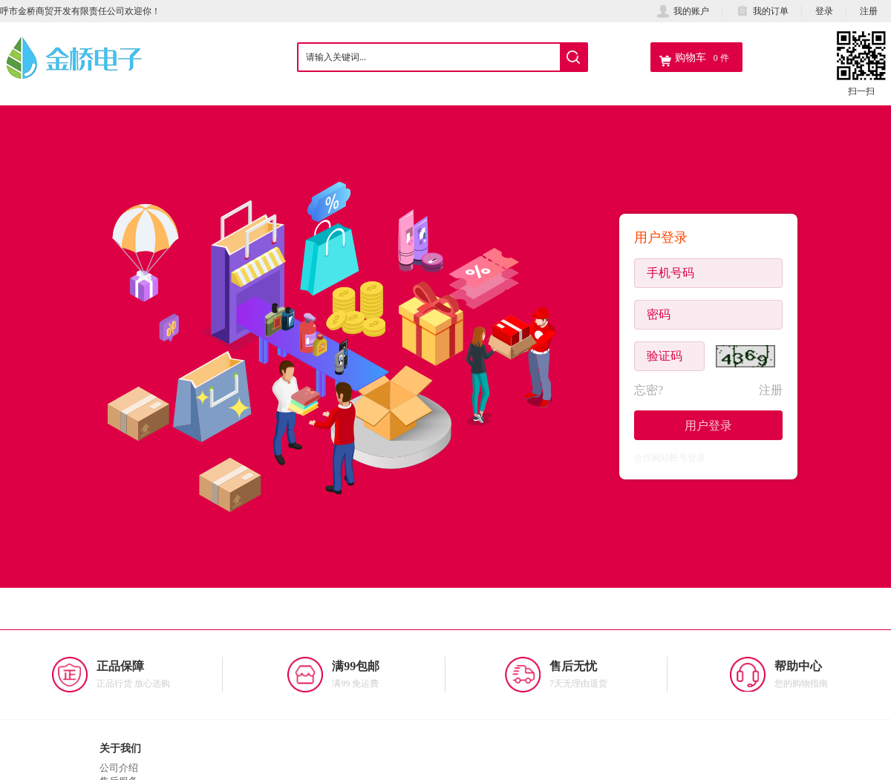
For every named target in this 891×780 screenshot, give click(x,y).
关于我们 (120, 748)
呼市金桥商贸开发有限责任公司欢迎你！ (80, 11)
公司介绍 (118, 768)
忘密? (648, 390)
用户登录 (708, 425)
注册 (869, 11)
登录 (824, 11)
